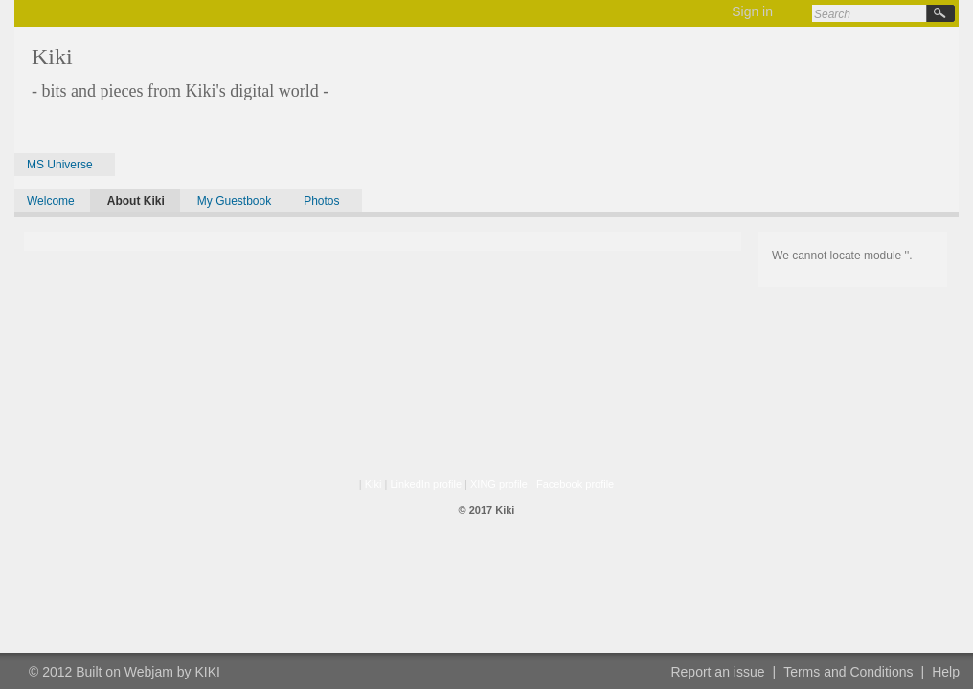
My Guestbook (234, 201)
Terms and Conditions (848, 671)
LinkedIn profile (426, 484)
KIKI (207, 671)
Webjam (148, 671)
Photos (321, 201)
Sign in (752, 11)
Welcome (51, 201)
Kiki (373, 484)
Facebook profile (575, 484)
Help (946, 671)
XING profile (499, 484)
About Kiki (136, 201)
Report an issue (717, 671)
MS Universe (60, 164)
